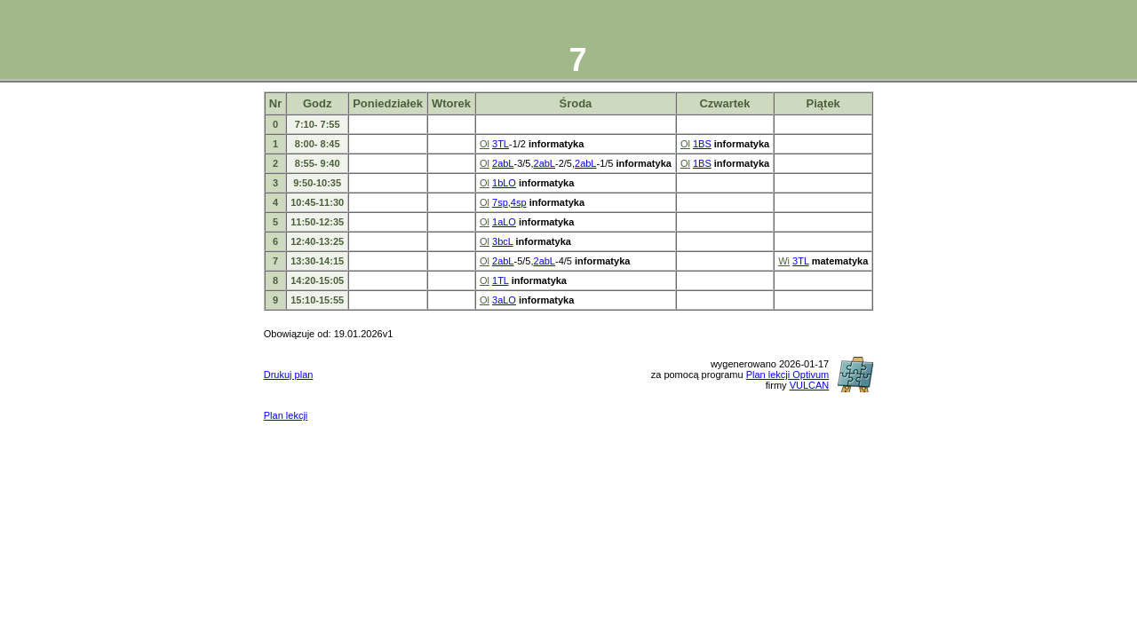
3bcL (502, 241)
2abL (502, 163)
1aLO (504, 222)
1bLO (504, 183)
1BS (702, 143)
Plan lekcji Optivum (788, 374)
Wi (784, 261)
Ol (484, 143)
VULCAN (810, 385)
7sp (500, 202)
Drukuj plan (289, 374)
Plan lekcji (286, 415)
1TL (500, 280)
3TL (500, 143)
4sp (519, 202)
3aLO (504, 300)
